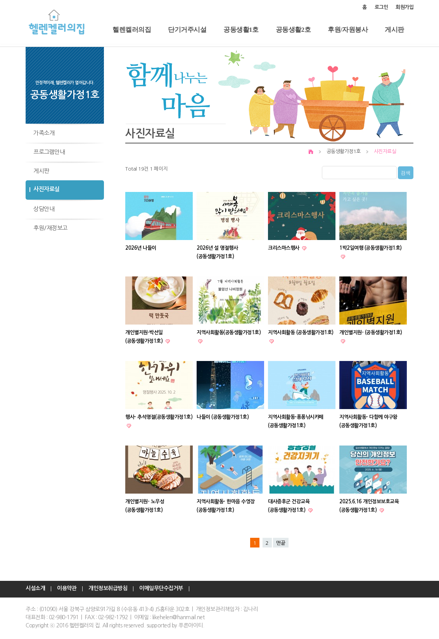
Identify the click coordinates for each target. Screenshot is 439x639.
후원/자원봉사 (348, 29)
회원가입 (404, 7)
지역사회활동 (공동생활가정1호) (301, 332)
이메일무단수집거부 (161, 588)
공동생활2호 (293, 29)
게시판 (394, 29)
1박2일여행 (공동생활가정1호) (370, 247)
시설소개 (35, 588)
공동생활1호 (241, 29)
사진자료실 (46, 189)
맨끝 (280, 543)
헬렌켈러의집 (131, 29)
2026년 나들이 (140, 247)
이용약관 (66, 588)
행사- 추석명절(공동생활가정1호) (158, 417)
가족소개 (43, 133)
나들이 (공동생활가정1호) (223, 417)
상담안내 (43, 209)
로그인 (381, 7)
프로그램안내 (49, 152)
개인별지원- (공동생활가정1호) (370, 332)
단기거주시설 (187, 29)
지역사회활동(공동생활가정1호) (229, 332)
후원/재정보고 (50, 228)
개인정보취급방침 (107, 588)
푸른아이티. (191, 625)
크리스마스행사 (284, 247)
